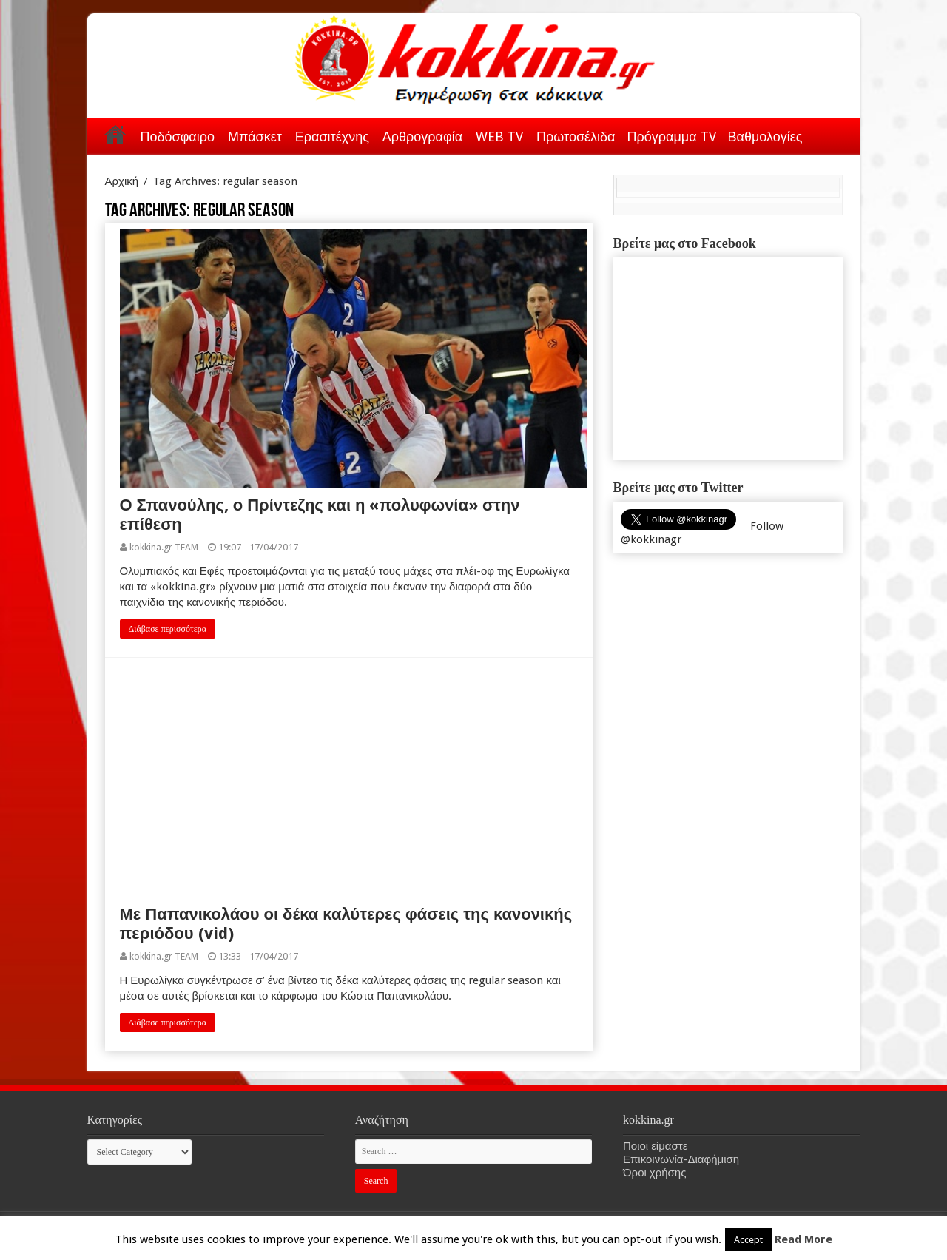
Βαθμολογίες (765, 136)
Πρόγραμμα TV (671, 136)
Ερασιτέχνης (332, 136)
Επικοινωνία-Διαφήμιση (681, 1159)
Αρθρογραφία (422, 136)
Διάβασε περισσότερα (168, 629)
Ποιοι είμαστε (655, 1146)
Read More (803, 1239)
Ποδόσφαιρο (178, 136)
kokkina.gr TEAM (163, 547)
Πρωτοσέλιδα (575, 136)
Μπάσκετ (255, 136)
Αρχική (115, 133)
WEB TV (499, 136)
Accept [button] (748, 1239)
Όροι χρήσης (654, 1172)
